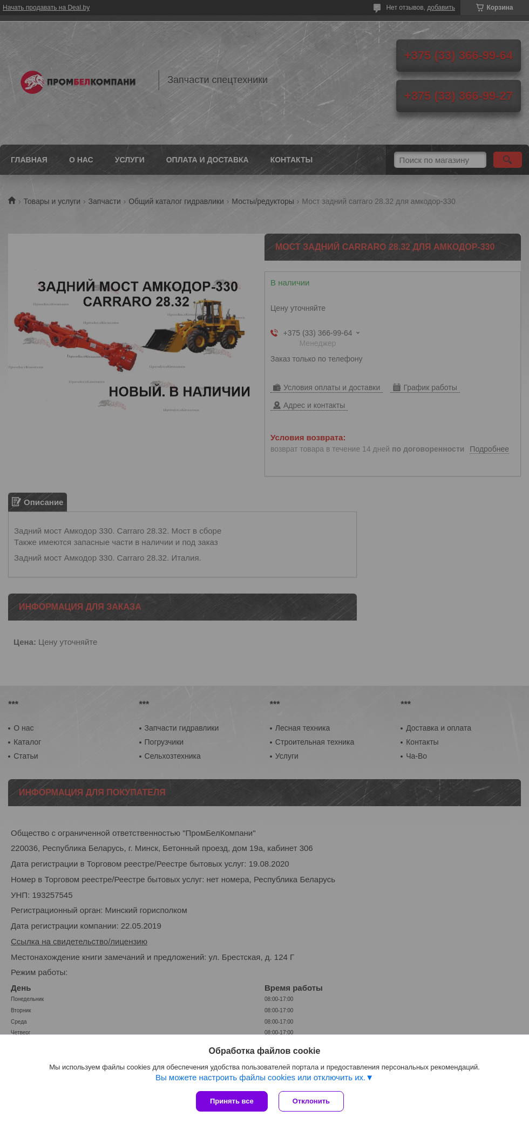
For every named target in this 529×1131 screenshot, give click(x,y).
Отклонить (311, 1101)
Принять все (232, 1101)
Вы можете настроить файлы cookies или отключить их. (260, 1077)
